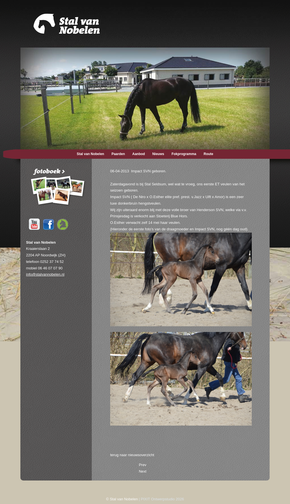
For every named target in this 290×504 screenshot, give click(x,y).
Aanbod (138, 154)
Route (208, 154)
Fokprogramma (184, 154)
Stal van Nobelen (90, 154)
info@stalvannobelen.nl (45, 274)
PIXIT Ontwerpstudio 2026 (162, 499)
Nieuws (158, 154)
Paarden (118, 154)
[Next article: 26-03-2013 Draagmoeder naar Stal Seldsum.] (142, 471)
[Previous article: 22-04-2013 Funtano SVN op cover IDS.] (142, 465)
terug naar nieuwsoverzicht (132, 455)
